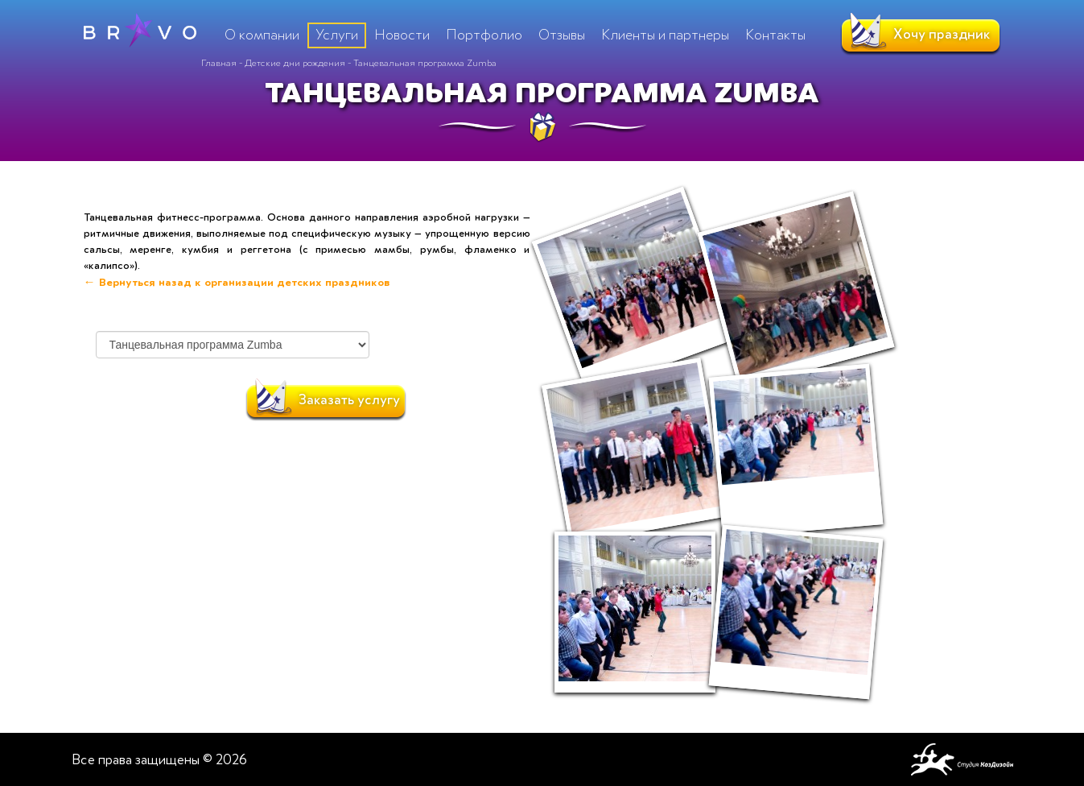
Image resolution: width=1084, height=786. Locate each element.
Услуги (336, 34)
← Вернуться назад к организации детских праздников (237, 282)
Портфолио (484, 34)
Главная (219, 62)
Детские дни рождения (295, 62)
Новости (402, 34)
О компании (262, 34)
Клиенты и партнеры (665, 34)
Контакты (775, 34)
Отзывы (561, 34)
